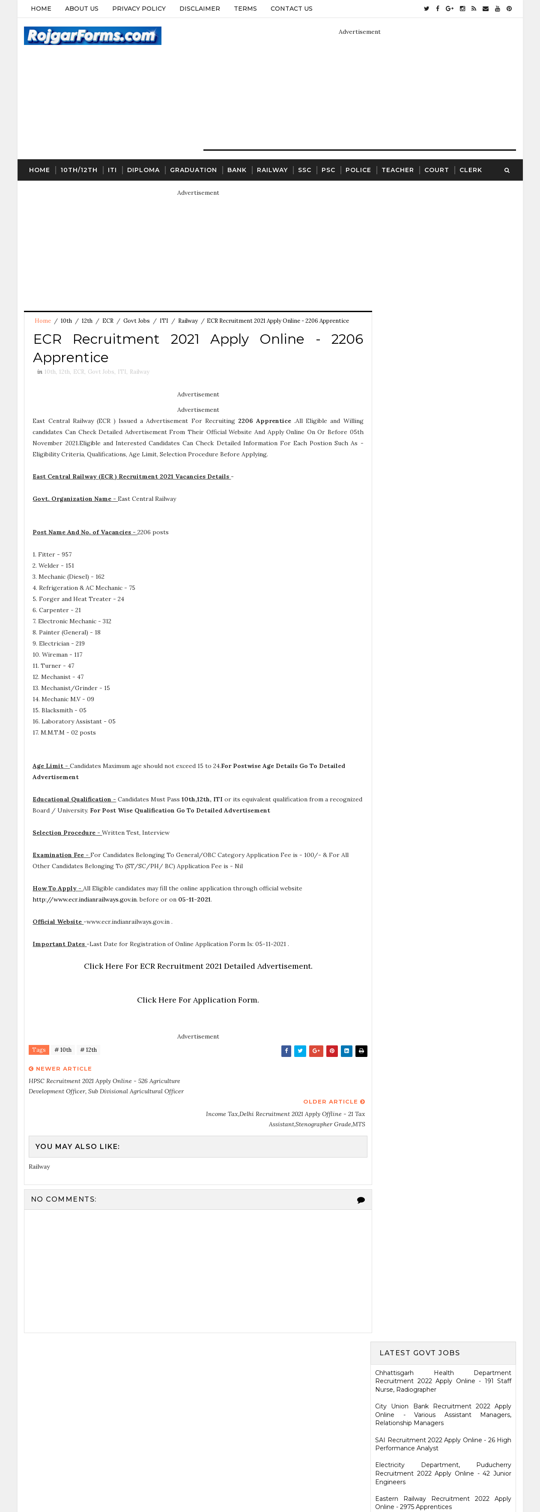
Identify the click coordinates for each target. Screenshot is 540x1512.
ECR (107, 320)
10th (66, 320)
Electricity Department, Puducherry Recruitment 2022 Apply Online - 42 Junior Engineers (444, 321)
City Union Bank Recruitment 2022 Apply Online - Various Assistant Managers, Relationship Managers (444, 262)
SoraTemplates (232, 1484)
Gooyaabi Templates (335, 1484)
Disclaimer (199, 8)
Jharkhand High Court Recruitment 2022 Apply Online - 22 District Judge (444, 451)
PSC (328, 169)
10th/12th (79, 169)
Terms (245, 8)
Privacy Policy (139, 8)
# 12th (88, 1050)
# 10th (63, 1050)
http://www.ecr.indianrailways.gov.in (85, 900)
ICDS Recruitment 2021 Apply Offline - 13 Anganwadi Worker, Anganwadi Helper (444, 1223)
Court (436, 169)
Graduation (193, 169)
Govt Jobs (136, 320)
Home (41, 8)
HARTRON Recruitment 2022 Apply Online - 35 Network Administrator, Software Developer (444, 690)
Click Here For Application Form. (195, 1001)
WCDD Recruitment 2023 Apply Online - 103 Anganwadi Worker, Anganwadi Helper (444, 1251)
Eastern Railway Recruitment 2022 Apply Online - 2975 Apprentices (444, 350)
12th (87, 320)
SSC (304, 169)
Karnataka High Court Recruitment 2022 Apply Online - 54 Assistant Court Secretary (444, 636)
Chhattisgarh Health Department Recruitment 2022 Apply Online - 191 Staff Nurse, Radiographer (444, 229)
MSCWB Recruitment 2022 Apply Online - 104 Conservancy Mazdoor (444, 375)
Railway (272, 169)
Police (358, 169)
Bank (237, 169)
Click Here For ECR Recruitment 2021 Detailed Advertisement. (195, 967)
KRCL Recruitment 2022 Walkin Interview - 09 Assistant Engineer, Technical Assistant (444, 661)
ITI (112, 169)
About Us (81, 8)
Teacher (398, 169)
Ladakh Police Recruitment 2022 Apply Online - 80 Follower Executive (444, 745)
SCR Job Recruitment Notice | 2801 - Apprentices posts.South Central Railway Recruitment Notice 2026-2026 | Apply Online (444, 1082)
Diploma (143, 169)
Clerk (470, 169)
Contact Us (292, 8)
